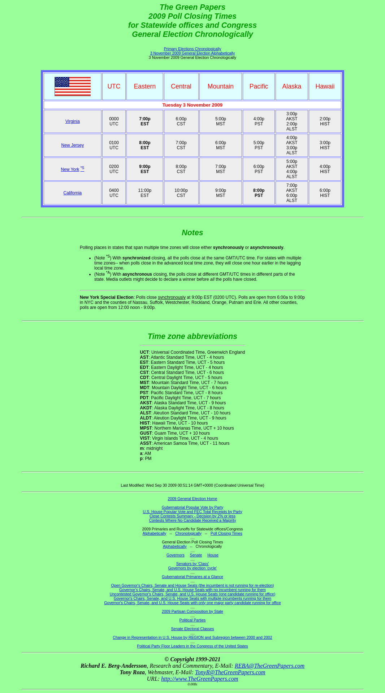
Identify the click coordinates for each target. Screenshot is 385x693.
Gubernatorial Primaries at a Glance (192, 576)
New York (70, 169)
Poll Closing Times (226, 533)
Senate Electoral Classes (192, 629)
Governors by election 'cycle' (192, 568)
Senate (196, 555)
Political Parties (192, 620)
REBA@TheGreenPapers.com (269, 666)
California (73, 192)
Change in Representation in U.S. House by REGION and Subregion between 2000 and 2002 (192, 637)
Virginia (72, 121)
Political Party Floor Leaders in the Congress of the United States (192, 646)
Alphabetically (154, 533)
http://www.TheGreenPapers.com (199, 679)
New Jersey (72, 145)
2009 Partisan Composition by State (192, 611)
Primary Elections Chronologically (192, 49)
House (213, 555)
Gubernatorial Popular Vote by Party (193, 507)
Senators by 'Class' (192, 563)
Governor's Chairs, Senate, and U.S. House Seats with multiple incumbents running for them (192, 598)
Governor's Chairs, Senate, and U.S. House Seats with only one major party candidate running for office (192, 603)
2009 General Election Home (192, 498)
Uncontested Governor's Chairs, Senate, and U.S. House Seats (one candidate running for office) (193, 594)
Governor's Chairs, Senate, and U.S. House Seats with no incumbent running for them (192, 589)
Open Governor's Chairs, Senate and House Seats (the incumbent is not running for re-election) (192, 585)
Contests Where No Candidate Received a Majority (192, 520)
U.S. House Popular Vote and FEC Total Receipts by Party (192, 511)
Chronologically (188, 533)
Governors (175, 555)
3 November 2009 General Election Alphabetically (192, 53)
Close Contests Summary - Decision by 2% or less (192, 516)
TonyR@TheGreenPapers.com (230, 672)
